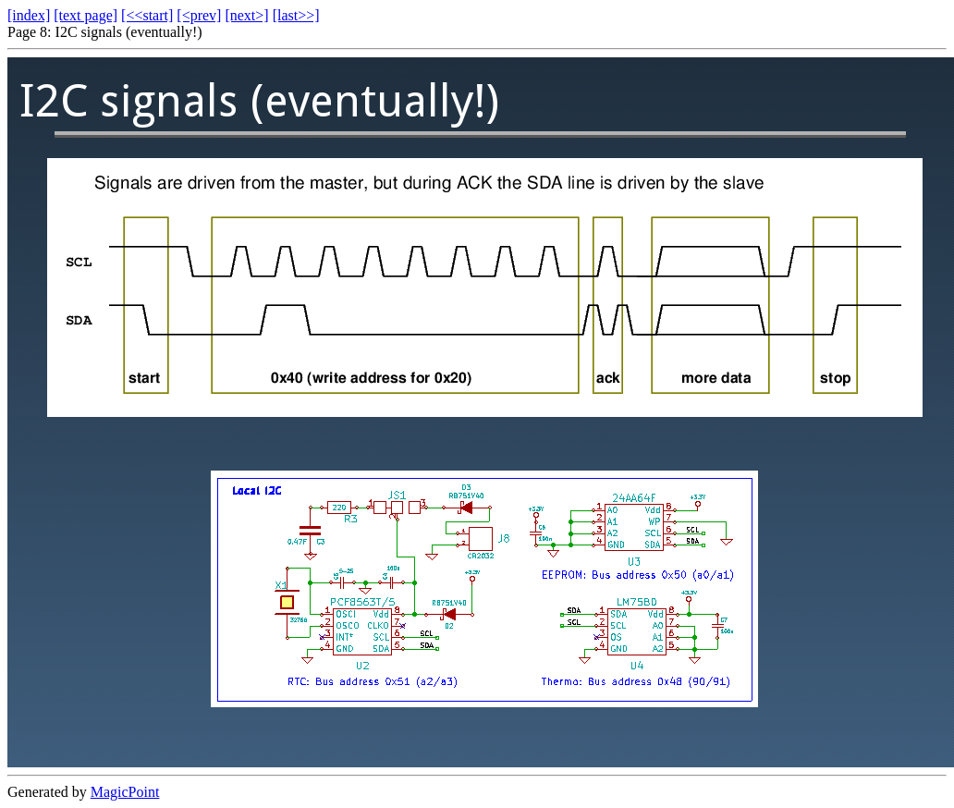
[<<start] (147, 15)
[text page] (85, 15)
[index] (28, 15)
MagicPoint (125, 792)
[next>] (246, 15)
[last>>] (296, 15)
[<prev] (199, 15)
